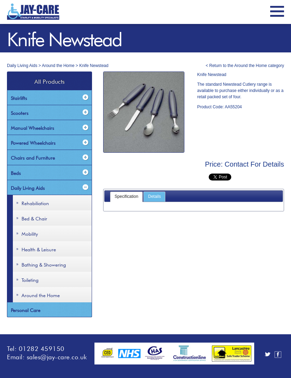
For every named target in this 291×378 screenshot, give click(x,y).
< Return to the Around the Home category (245, 65)
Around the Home (58, 65)
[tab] (126, 197)
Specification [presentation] (126, 196)
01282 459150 (42, 348)
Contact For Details (254, 164)
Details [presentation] (154, 196)
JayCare (33, 11)
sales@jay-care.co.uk (57, 356)
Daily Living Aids (22, 65)
